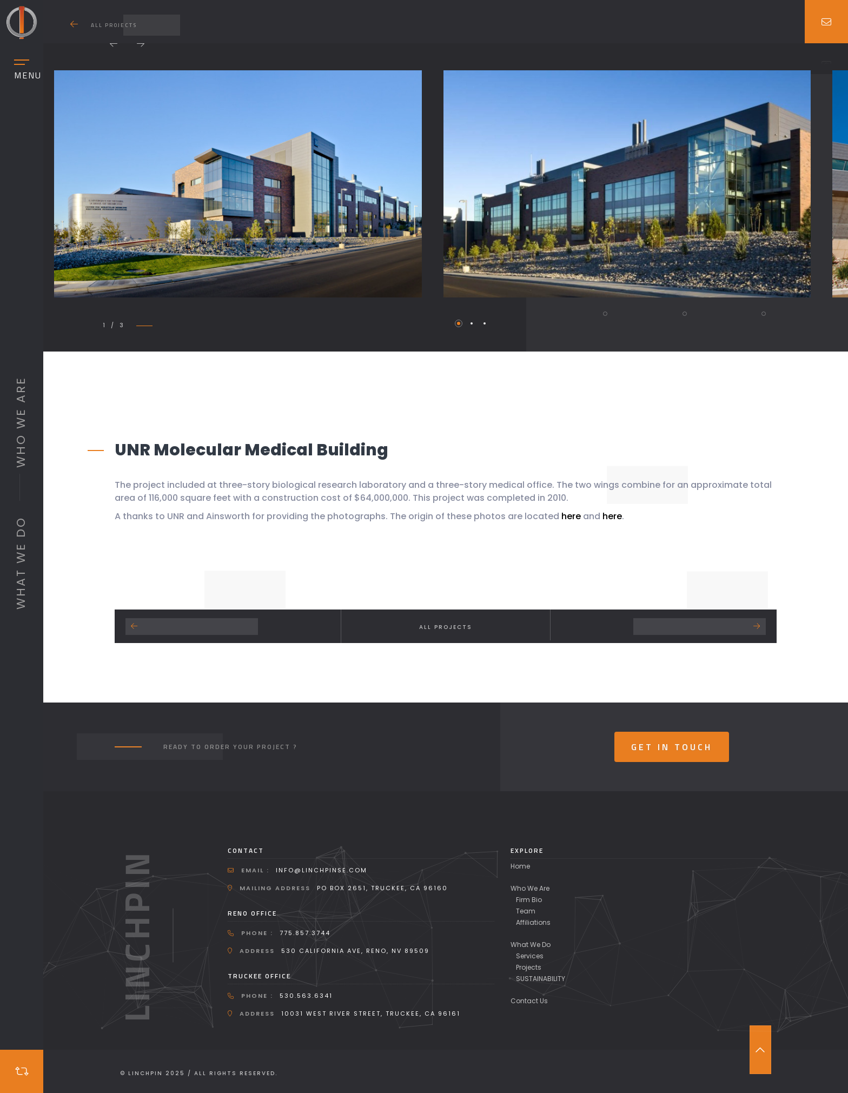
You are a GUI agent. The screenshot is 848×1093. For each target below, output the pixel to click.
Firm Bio (529, 899)
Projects (528, 967)
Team (525, 911)
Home (520, 866)
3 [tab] (484, 323)
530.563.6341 (306, 995)
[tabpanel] (237, 183)
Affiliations (533, 922)
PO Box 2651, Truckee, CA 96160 (382, 888)
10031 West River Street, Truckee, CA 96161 (370, 1013)
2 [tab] (471, 323)
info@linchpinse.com (321, 870)
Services (530, 955)
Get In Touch (671, 746)
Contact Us (529, 1000)
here (572, 516)
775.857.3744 (305, 933)
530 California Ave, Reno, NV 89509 (355, 950)
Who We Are (530, 888)
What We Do (531, 944)
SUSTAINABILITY (540, 978)
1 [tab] (458, 323)
